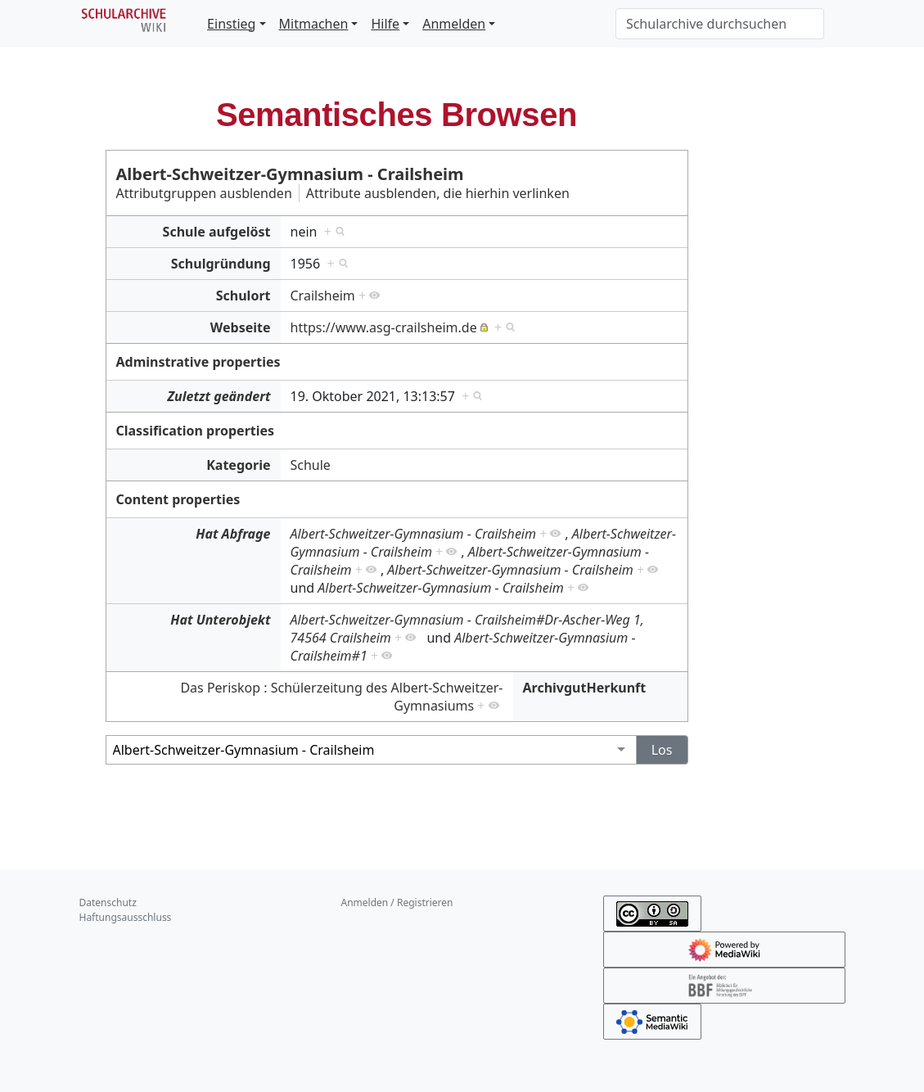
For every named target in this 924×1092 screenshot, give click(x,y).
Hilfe (385, 24)
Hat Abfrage (233, 534)
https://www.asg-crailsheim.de (384, 327)
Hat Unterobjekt (220, 620)
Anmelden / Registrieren (397, 902)
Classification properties (195, 431)
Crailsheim (323, 296)
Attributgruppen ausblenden (204, 193)
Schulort (243, 296)
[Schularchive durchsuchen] (719, 23)
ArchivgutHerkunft (585, 688)
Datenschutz (108, 902)
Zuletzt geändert (218, 396)
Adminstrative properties (198, 362)
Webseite (240, 327)
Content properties (178, 499)
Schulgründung (221, 264)
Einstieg (231, 24)
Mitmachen (314, 24)
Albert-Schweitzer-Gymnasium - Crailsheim (290, 174)
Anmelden (453, 24)
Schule (311, 465)
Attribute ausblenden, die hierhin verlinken (438, 193)
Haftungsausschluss (125, 917)
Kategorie (238, 465)
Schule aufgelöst (217, 232)
